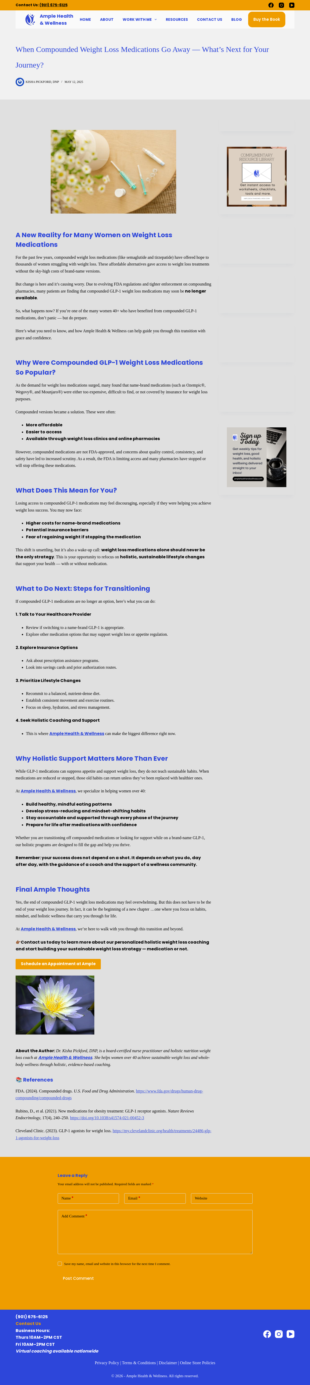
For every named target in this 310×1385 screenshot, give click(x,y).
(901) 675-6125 (53, 5)
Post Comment (78, 1278)
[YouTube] (291, 5)
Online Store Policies (197, 1363)
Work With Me (140, 19)
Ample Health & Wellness (76, 734)
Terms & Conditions (139, 1363)
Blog (236, 19)
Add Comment (75, 1216)
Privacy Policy (107, 1363)
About (107, 19)
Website (201, 1198)
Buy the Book (266, 19)
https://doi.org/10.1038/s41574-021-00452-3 (107, 1118)
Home (85, 19)
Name (68, 1198)
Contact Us (209, 19)
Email (134, 1198)
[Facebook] (271, 5)
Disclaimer (168, 1363)
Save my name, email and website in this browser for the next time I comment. (117, 1264)
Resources (177, 19)
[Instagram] (281, 5)
